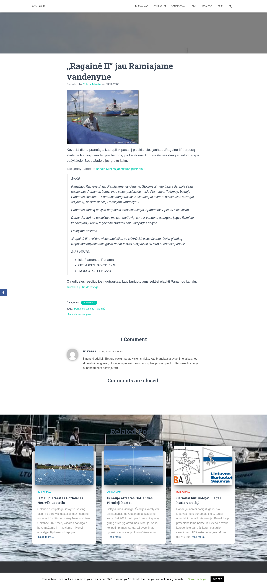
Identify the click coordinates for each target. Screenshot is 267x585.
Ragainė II (101, 308)
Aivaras (89, 351)
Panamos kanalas (84, 308)
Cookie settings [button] (197, 579)
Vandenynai (178, 6)
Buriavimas (141, 6)
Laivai (194, 6)
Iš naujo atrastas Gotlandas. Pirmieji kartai (130, 500)
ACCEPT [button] (217, 579)
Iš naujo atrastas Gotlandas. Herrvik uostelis (61, 500)
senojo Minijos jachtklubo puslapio (121, 169)
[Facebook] (3, 292)
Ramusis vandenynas (80, 314)
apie (220, 6)
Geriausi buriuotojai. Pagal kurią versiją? (199, 500)
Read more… (46, 536)
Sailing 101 (160, 6)
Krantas (207, 6)
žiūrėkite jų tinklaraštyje (84, 287)
